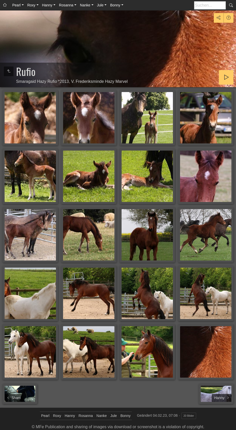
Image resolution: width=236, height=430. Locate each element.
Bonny (115, 5)
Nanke (85, 5)
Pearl (16, 5)
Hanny (47, 5)
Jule (100, 5)
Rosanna (66, 5)
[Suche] (210, 5)
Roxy (31, 5)
